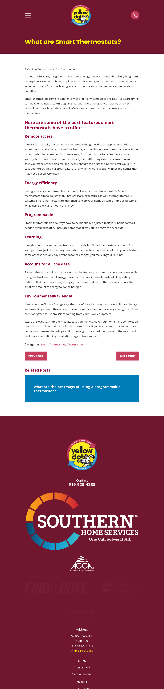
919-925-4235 (82, 484)
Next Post (128, 356)
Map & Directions (82, 650)
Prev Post (35, 356)
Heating (82, 681)
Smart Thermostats (53, 344)
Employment (82, 667)
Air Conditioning (82, 674)
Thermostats (75, 344)
